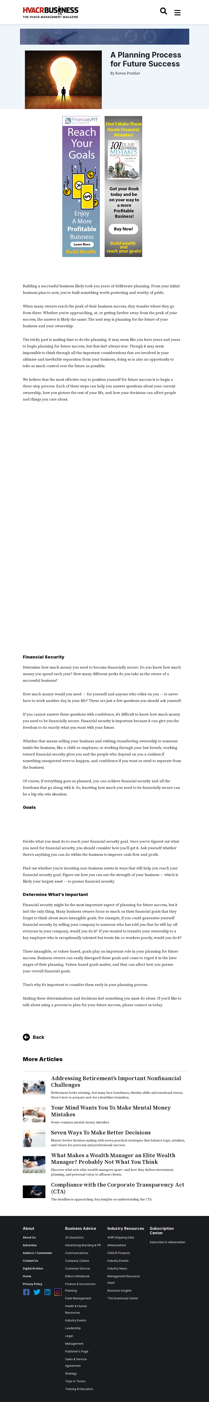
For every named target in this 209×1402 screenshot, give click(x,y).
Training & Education (79, 1389)
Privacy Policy (32, 1284)
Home (27, 1276)
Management (74, 1343)
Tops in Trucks (75, 1381)
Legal (69, 1336)
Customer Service (77, 1268)
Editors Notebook (77, 1276)
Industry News (117, 1268)
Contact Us (30, 1260)
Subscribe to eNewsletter (167, 1242)
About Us (29, 1237)
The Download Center (122, 1298)
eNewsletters (116, 1245)
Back (38, 1037)
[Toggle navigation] (177, 12)
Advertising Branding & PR (83, 1245)
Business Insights (119, 1290)
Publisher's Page (76, 1351)
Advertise (30, 1245)
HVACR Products (118, 1253)
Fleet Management (78, 1298)
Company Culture (77, 1260)
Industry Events (75, 1320)
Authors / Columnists (37, 1253)
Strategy (71, 1373)
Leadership (73, 1328)
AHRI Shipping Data (120, 1237)
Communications (76, 1253)
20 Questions (74, 1237)
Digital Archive (33, 1268)
